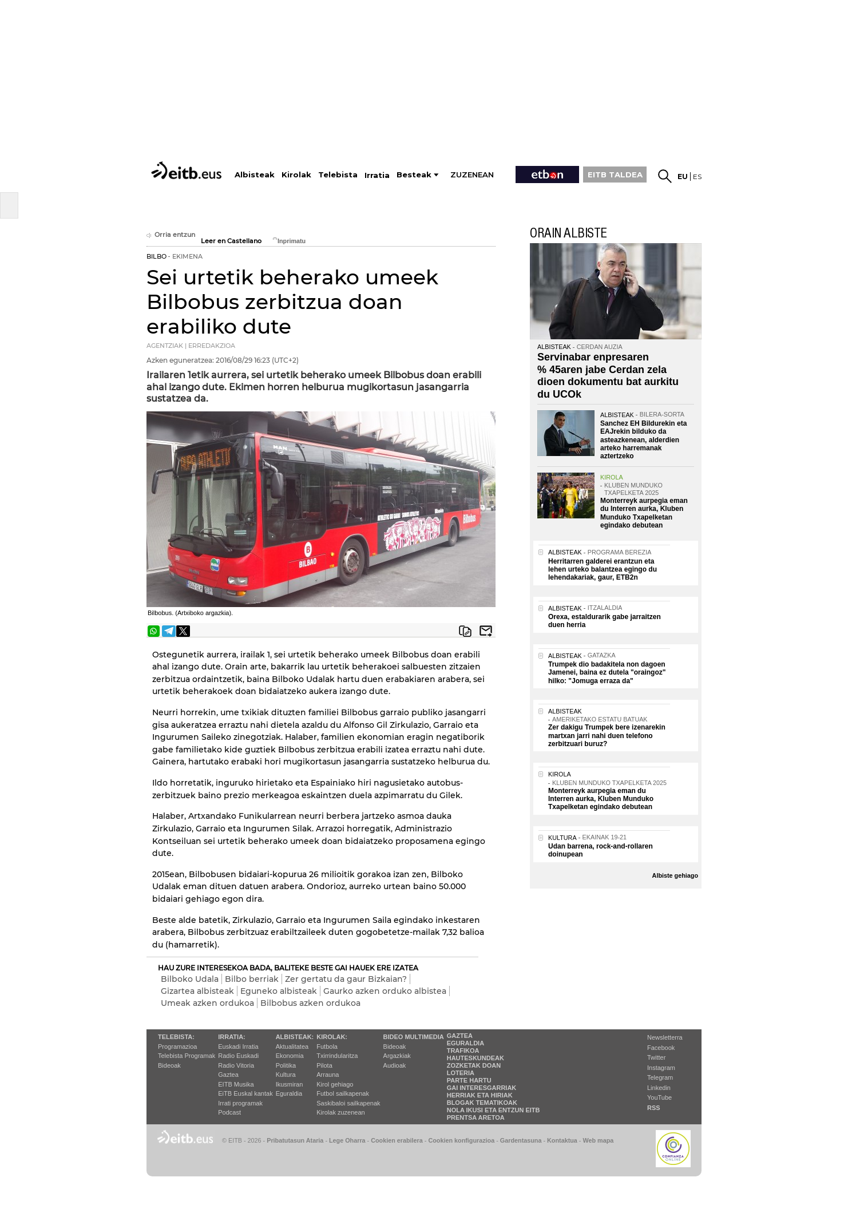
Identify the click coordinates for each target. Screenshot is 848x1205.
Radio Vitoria (236, 1065)
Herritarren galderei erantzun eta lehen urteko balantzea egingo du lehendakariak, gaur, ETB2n (602, 569)
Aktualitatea (292, 1046)
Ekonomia (290, 1055)
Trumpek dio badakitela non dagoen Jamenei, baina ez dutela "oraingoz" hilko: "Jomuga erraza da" (606, 672)
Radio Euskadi (238, 1055)
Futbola (327, 1046)
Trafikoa (463, 1050)
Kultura (286, 1074)
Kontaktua (562, 1140)
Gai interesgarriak (482, 1087)
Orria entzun (170, 235)
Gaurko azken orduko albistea (384, 991)
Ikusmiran (289, 1084)
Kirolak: (331, 1036)
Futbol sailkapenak (342, 1093)
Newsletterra (665, 1037)
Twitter (656, 1057)
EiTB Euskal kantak (245, 1093)
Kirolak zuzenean (340, 1112)
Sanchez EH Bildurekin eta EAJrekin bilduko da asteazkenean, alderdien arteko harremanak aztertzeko (643, 440)
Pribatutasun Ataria (295, 1140)
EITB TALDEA (615, 174)
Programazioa (177, 1046)
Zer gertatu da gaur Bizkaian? (346, 979)
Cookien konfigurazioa (461, 1140)
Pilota (324, 1065)
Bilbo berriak (252, 979)
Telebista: (176, 1036)
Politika (286, 1065)
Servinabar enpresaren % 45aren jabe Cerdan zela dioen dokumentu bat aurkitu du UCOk (608, 375)
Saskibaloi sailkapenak (348, 1103)
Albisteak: (295, 1036)
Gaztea (228, 1074)
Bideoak (169, 1065)
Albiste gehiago (675, 875)
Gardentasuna (521, 1140)
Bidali (486, 631)
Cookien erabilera (397, 1140)
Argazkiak (397, 1055)
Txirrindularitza (337, 1055)
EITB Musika (235, 1084)
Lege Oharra (347, 1140)
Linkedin (659, 1087)
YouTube (659, 1097)
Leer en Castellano (231, 241)
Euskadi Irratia (238, 1046)
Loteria (460, 1072)
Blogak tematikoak (482, 1102)
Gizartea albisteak (197, 991)
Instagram (661, 1067)
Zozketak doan (474, 1065)
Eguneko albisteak (278, 991)
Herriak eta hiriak (480, 1095)
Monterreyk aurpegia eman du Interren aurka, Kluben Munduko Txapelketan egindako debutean (644, 513)
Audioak (394, 1065)
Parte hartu (469, 1080)
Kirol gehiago (334, 1084)
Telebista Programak (186, 1055)
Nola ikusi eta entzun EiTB (493, 1110)
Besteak (414, 175)
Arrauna (327, 1074)
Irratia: (231, 1036)
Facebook (661, 1047)
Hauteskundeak (475, 1058)
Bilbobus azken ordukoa (310, 1003)
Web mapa (597, 1140)
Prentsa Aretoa (476, 1117)
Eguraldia (289, 1093)
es (697, 176)
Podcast (229, 1112)
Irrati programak (240, 1103)
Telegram (660, 1077)
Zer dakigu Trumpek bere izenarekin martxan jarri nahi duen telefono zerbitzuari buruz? (606, 735)
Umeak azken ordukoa (207, 1003)
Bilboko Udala (190, 979)
